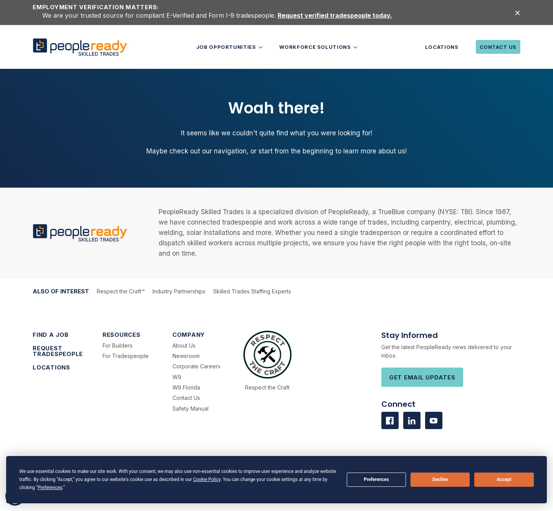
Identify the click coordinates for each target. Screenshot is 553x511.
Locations (442, 47)
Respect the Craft (267, 387)
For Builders (117, 345)
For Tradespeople (126, 356)
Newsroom (186, 356)
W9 (176, 377)
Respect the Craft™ (121, 291)
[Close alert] (517, 12)
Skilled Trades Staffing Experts (252, 291)
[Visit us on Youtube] (433, 420)
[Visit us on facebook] (390, 420)
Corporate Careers (196, 366)
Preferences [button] (50, 487)
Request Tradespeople (58, 351)
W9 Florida (186, 387)
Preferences (376, 479)
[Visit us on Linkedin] (412, 420)
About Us (183, 345)
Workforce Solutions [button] (315, 47)
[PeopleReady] (81, 47)
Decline (440, 479)
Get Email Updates (422, 377)
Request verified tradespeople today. (335, 15)
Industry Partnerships (178, 291)
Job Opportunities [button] (227, 47)
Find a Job (51, 335)
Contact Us (498, 47)
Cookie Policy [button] (206, 479)
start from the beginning (295, 151)
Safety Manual (190, 408)
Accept (504, 479)
